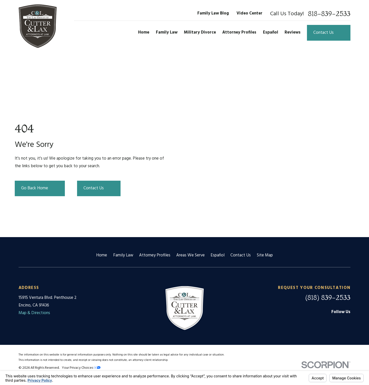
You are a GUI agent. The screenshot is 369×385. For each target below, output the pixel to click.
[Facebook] (333, 323)
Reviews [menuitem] (293, 32)
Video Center (249, 13)
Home (101, 255)
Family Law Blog (213, 13)
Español (218, 255)
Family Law (123, 255)
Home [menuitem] (143, 32)
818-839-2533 (329, 13)
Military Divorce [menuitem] (200, 32)
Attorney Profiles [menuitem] (239, 32)
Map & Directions (34, 313)
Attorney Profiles (154, 255)
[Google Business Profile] (319, 323)
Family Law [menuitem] (167, 32)
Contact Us (240, 255)
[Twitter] (347, 323)
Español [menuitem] (270, 32)
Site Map (265, 255)
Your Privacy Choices (81, 368)
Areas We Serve (190, 255)
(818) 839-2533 (327, 297)
